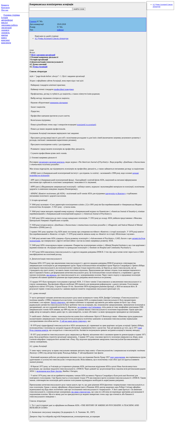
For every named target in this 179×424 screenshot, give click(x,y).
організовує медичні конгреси (51, 162)
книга (4, 37)
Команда (5, 5)
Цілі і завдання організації (43, 55)
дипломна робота (9, 25)
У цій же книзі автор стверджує (73, 321)
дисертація (6, 27)
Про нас (4, 10)
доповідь (5, 32)
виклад (4, 22)
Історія (4, 17)
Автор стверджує (58, 302)
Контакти (5, 7)
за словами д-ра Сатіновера (89, 307)
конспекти (6, 43)
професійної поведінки (63, 89)
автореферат (7, 20)
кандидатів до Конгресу (115, 193)
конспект (5, 40)
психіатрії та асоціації (86, 124)
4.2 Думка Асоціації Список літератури (51, 38)
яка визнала (51, 275)
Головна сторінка (11, 15)
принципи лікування (58, 102)
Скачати (33, 21)
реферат (60, 30)
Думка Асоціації (40, 67)
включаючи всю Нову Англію (49, 371)
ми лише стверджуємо (80, 392)
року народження (117, 357)
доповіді (5, 30)
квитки (4, 35)
